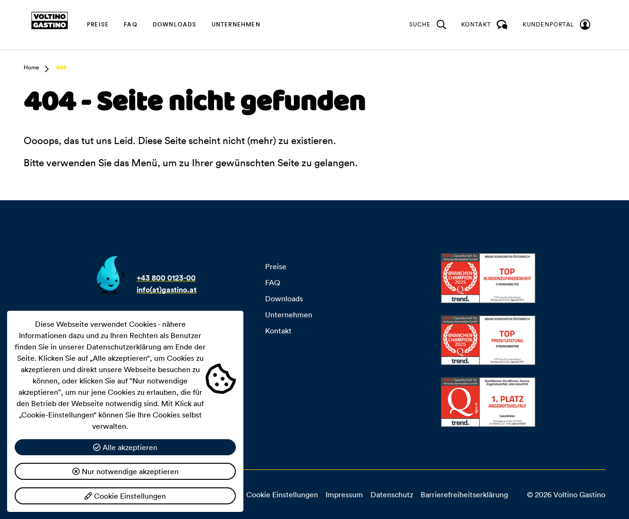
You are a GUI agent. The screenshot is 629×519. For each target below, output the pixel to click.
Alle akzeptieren (125, 447)
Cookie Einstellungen (125, 496)
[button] (44, 69)
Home (31, 67)
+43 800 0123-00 (166, 278)
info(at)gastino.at (167, 290)
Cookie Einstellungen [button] (282, 494)
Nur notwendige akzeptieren (125, 471)
